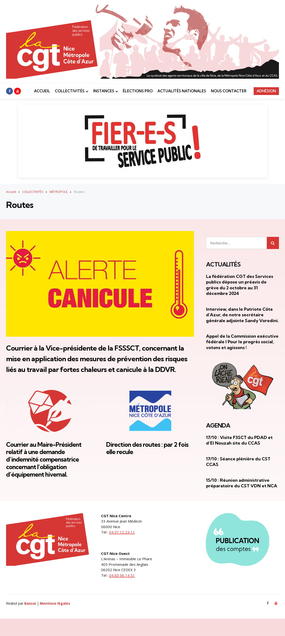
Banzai (30, 620)
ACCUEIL (42, 91)
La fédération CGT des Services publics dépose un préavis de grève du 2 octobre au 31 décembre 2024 (239, 285)
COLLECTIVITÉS (70, 91)
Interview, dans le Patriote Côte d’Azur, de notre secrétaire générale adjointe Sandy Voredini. (242, 314)
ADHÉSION (266, 91)
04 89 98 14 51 (122, 591)
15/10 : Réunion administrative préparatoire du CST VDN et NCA (241, 483)
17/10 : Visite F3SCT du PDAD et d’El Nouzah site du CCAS (239, 440)
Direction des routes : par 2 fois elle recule (146, 469)
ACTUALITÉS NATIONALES (181, 91)
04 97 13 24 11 (122, 548)
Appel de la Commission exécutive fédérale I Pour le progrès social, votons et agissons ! (242, 341)
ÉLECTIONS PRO (138, 91)
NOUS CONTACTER (228, 91)
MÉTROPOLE (59, 191)
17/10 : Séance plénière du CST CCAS (238, 461)
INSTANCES (103, 91)
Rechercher (273, 243)
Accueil (11, 191)
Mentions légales (55, 620)
